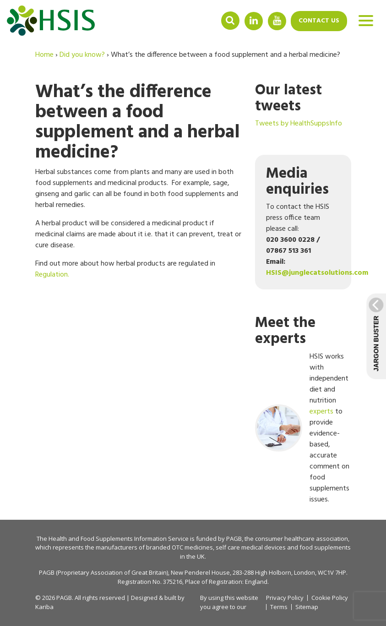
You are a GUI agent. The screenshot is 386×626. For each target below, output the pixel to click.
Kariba (44, 607)
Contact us (319, 21)
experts (321, 412)
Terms (279, 607)
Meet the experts (285, 331)
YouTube (277, 20)
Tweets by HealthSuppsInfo (298, 124)
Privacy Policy (285, 597)
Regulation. (52, 275)
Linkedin (254, 20)
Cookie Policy (329, 598)
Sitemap (306, 607)
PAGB (234, 538)
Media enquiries (297, 181)
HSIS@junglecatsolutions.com (317, 273)
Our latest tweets (288, 98)
